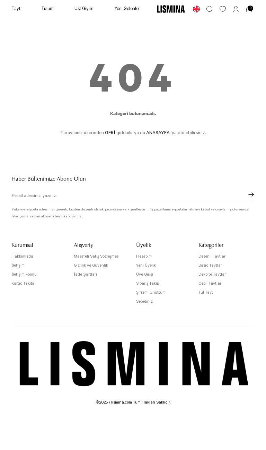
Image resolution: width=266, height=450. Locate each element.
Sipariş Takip (147, 283)
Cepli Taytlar (209, 283)
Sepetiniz (144, 301)
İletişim (18, 265)
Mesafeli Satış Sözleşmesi (96, 256)
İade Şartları (85, 274)
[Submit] (251, 194)
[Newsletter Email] (133, 196)
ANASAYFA (158, 133)
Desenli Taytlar (211, 256)
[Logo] (171, 8)
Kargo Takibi (22, 283)
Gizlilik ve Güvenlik (91, 265)
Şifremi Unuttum (151, 292)
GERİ (110, 133)
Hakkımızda (22, 256)
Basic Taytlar (210, 265)
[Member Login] (235, 9)
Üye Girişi (144, 274)
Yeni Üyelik (146, 265)
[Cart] (249, 9)
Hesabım (144, 256)
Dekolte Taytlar (212, 274)
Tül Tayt (205, 292)
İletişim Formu (24, 274)
